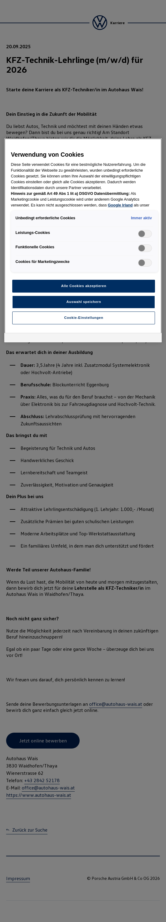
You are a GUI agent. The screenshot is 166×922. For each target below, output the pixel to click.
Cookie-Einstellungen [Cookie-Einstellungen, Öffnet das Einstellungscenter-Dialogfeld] (84, 317)
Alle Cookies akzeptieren (84, 286)
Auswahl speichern (83, 302)
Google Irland (120, 205)
